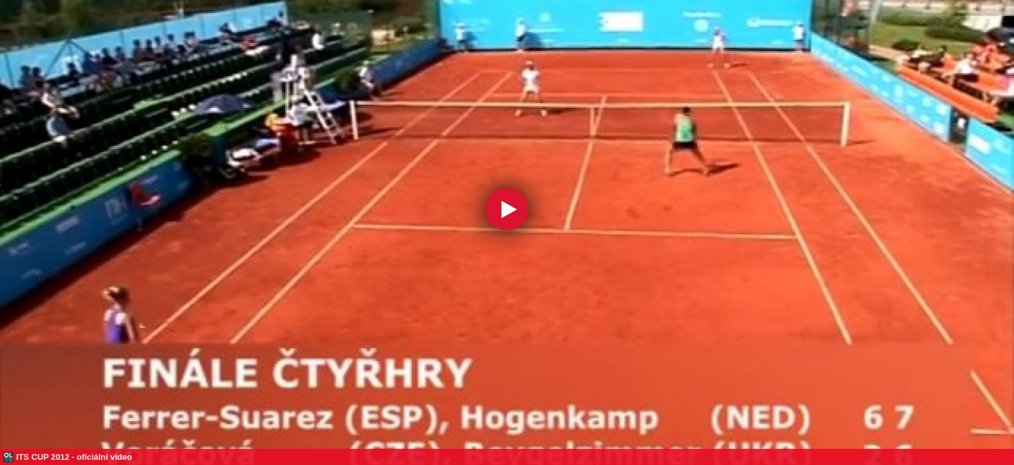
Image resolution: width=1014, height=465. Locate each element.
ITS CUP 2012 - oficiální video (74, 457)
